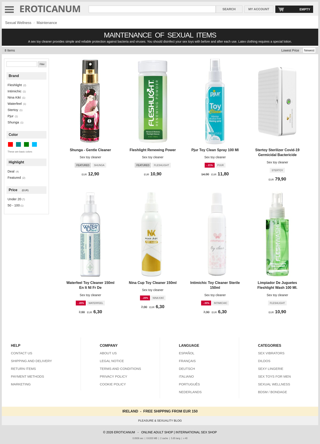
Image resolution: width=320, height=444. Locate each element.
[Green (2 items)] (26, 144)
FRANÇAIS (187, 361)
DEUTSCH (187, 369)
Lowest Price (290, 50)
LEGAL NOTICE (112, 361)
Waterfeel (15, 103)
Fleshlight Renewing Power (153, 150)
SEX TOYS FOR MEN (274, 376)
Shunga (13, 122)
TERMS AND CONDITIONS (120, 369)
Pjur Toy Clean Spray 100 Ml (215, 150)
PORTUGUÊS (189, 384)
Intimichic (15, 91)
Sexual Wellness (18, 23)
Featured (14, 177)
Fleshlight (15, 85)
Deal (11, 171)
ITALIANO (186, 376)
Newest (309, 50)
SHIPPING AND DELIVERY (31, 361)
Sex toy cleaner (90, 157)
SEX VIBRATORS (271, 353)
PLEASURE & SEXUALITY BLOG (160, 420)
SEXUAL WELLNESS (274, 384)
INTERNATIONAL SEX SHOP (196, 432)
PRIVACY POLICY (113, 376)
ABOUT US (108, 353)
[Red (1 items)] (10, 144)
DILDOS (264, 361)
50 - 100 (14, 205)
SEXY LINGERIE (270, 369)
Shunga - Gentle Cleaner (90, 150)
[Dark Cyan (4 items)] (18, 144)
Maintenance (47, 23)
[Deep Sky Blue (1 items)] (34, 144)
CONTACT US (21, 353)
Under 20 (14, 199)
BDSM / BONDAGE (272, 392)
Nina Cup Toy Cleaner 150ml (153, 283)
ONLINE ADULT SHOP (157, 432)
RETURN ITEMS (23, 369)
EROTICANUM (50, 8)
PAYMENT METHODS (27, 376)
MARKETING (21, 384)
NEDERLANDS (190, 392)
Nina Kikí (14, 97)
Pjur (11, 116)
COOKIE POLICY (113, 384)
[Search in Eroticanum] (152, 9)
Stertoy (13, 110)
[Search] (21, 64)
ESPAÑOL (186, 353)
